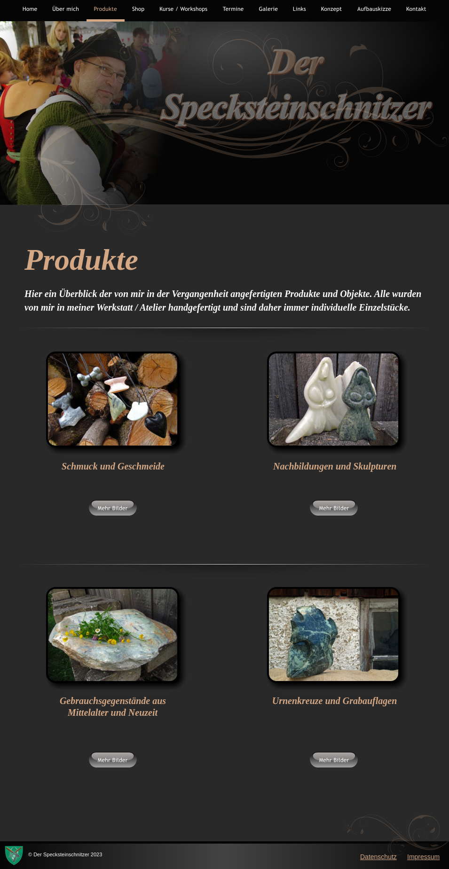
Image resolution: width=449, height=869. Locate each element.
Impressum (423, 857)
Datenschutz (378, 857)
